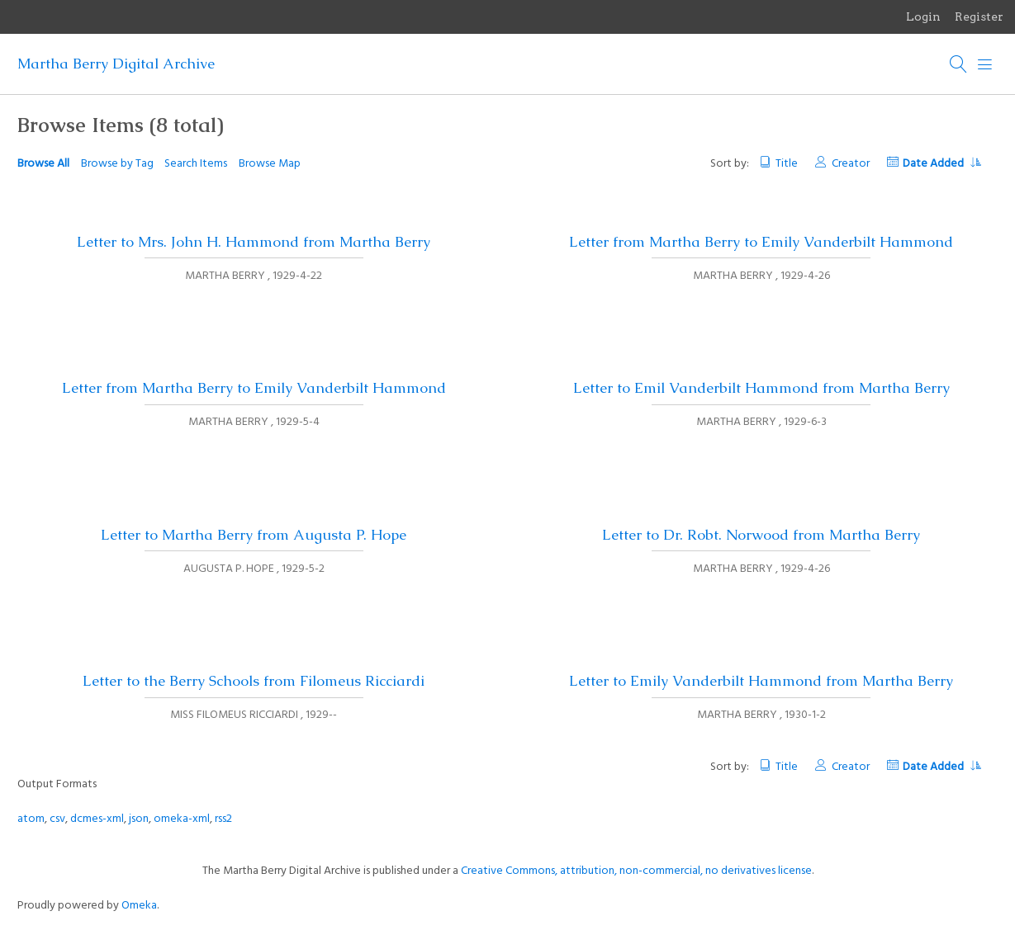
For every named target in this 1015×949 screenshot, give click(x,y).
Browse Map (270, 163)
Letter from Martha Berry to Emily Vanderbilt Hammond (761, 242)
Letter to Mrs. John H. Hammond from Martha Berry (253, 242)
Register (979, 16)
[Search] (959, 64)
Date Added (941, 163)
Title (786, 163)
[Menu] (985, 64)
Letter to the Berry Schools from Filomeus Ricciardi (253, 681)
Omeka (139, 905)
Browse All (43, 163)
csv (57, 819)
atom (31, 819)
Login (923, 16)
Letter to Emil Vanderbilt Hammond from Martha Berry (761, 388)
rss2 (223, 819)
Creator (851, 163)
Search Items (195, 163)
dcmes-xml (97, 819)
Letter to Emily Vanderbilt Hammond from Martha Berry (761, 681)
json (139, 819)
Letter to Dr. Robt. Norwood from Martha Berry (761, 535)
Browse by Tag (117, 163)
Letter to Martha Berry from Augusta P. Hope (253, 535)
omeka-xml (182, 819)
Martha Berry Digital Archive (116, 63)
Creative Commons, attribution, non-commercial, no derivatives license (636, 871)
